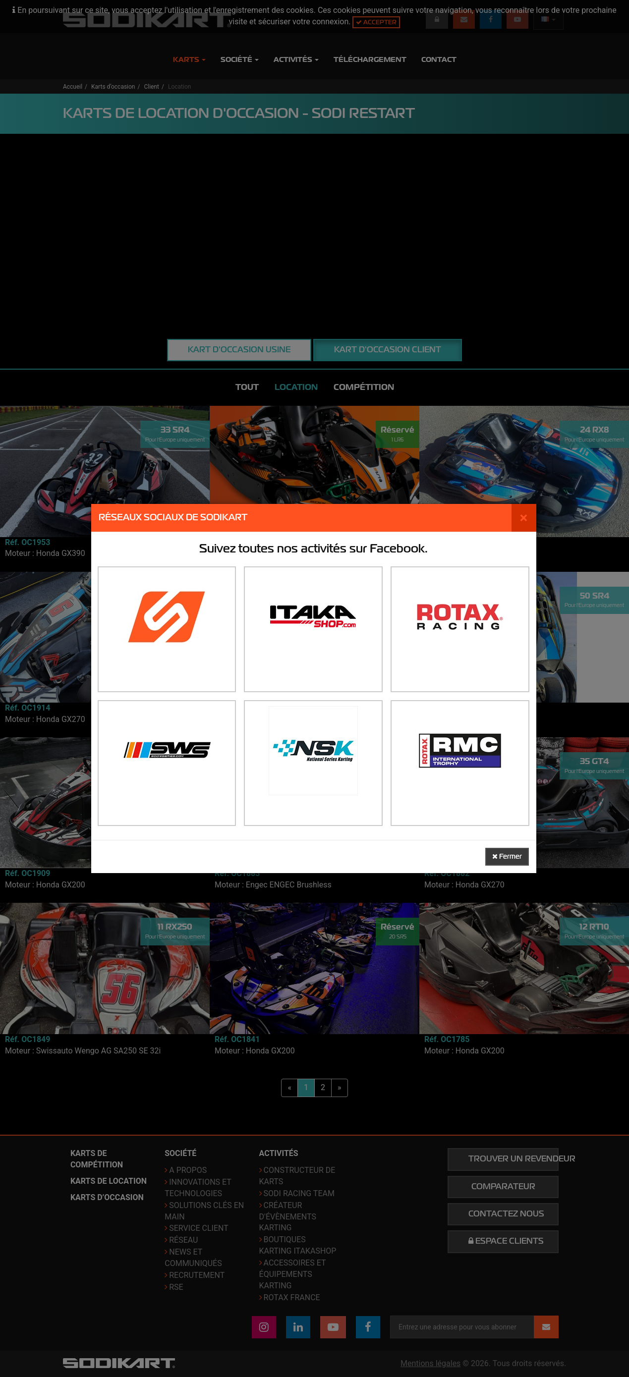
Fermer (507, 856)
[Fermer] (524, 518)
